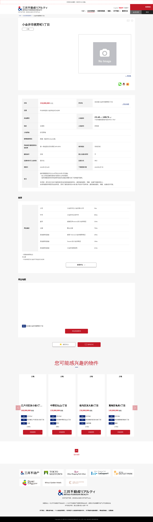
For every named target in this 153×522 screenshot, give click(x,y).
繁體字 (126, 8)
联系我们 (148, 7)
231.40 (97, 117)
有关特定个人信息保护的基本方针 (75, 510)
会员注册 (136, 12)
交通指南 (111, 510)
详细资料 (33, 432)
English (116, 8)
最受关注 (64, 344)
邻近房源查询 (76, 331)
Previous (18, 407)
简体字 (121, 8)
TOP (83, 11)
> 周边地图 (125, 104)
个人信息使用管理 (60, 510)
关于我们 (42, 510)
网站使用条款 (103, 510)
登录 (147, 12)
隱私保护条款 (49, 510)
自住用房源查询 (27, 15)
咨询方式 (89, 344)
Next (135, 407)
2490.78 (106, 117)
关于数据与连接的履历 (92, 510)
